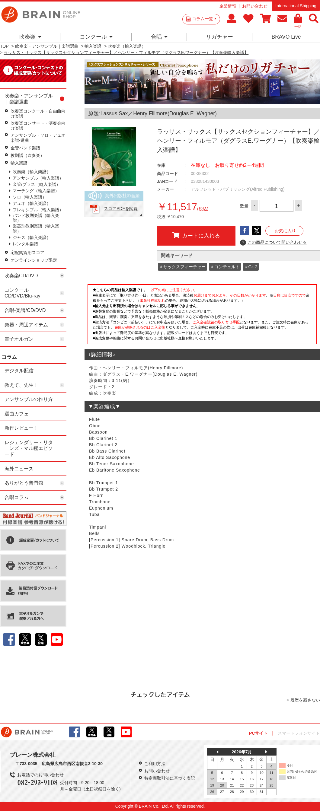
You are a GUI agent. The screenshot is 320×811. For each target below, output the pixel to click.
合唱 (159, 37)
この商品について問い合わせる (273, 243)
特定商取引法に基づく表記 (169, 778)
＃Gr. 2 (251, 266)
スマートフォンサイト (299, 733)
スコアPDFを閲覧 (121, 208)
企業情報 (227, 6)
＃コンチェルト (225, 266)
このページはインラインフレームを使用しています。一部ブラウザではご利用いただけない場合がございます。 (202, 316)
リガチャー (219, 37)
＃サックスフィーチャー (182, 266)
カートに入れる (196, 235)
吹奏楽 (30, 37)
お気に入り (285, 230)
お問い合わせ (254, 6)
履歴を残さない (305, 700)
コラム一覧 (204, 18)
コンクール (96, 37)
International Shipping (295, 5)
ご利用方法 (154, 763)
